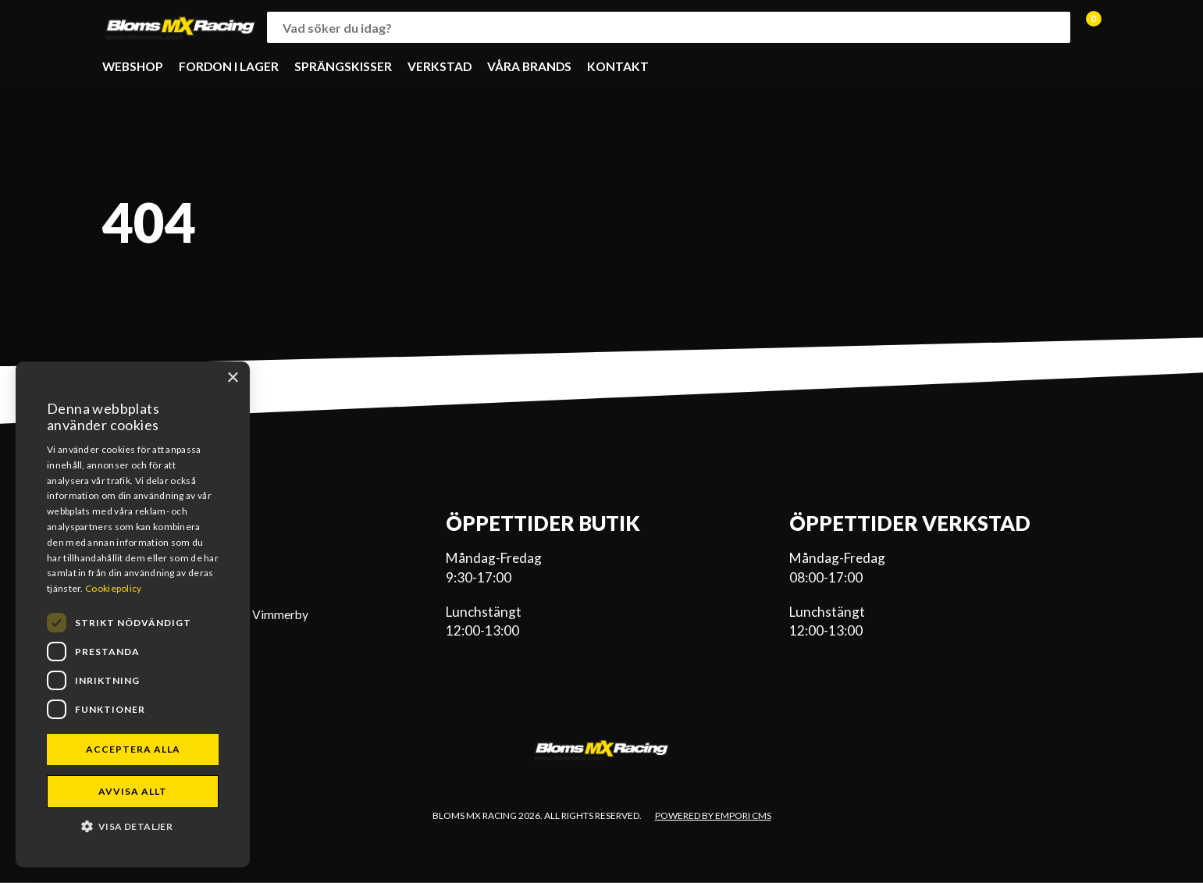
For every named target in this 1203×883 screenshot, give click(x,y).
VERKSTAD (440, 66)
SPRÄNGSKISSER (343, 66)
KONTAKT (618, 66)
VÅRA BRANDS (529, 66)
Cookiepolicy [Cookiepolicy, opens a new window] (113, 588)
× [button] (232, 378)
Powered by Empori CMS (713, 815)
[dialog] (133, 614)
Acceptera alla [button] (133, 749)
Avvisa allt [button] (132, 791)
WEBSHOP (132, 66)
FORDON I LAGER (229, 66)
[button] (133, 825)
